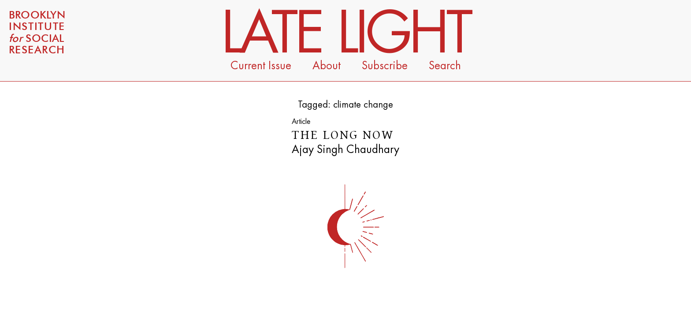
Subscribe (385, 65)
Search (445, 65)
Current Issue (260, 65)
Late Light (345, 34)
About (326, 65)
